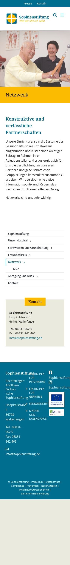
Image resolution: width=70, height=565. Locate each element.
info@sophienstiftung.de (23, 454)
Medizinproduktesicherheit (34, 489)
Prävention (33, 485)
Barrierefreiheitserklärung (35, 493)
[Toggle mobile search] (55, 15)
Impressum (37, 481)
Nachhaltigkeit (49, 485)
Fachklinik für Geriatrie (36, 392)
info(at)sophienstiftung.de (25, 338)
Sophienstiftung (18, 233)
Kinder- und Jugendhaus (36, 414)
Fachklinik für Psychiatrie (36, 377)
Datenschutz (53, 481)
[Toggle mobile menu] (62, 15)
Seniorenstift (36, 403)
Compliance (17, 485)
